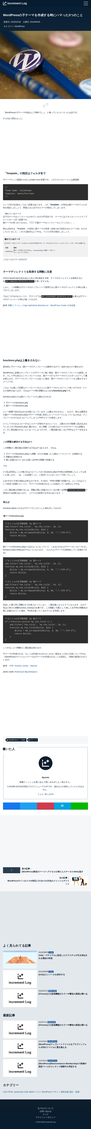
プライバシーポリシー (46, 1117)
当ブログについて (46, 1108)
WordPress (20, 26)
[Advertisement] (45, 144)
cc (36, 671)
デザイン (56, 1091)
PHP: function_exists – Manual (23, 665)
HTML (10, 1091)
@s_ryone (49, 793)
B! (62, 805)
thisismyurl (19, 671)
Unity (26, 1091)
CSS (5, 1091)
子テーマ (33, 740)
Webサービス (35, 1091)
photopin (32, 671)
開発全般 (65, 1091)
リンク (46, 1114)
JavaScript (18, 1091)
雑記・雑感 (74, 1091)
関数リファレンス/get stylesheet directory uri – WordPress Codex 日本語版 (41, 305)
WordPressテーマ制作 (17, 740)
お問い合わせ (46, 1111)
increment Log (50, 1121)
